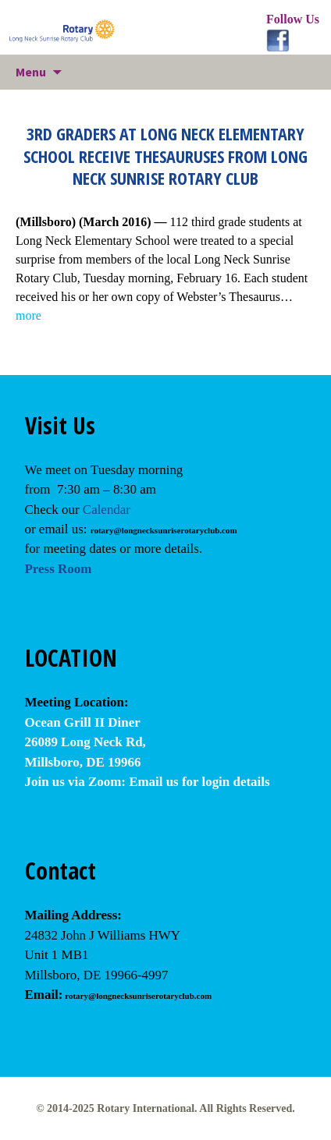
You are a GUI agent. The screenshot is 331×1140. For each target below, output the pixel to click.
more (28, 315)
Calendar (106, 509)
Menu (31, 72)
